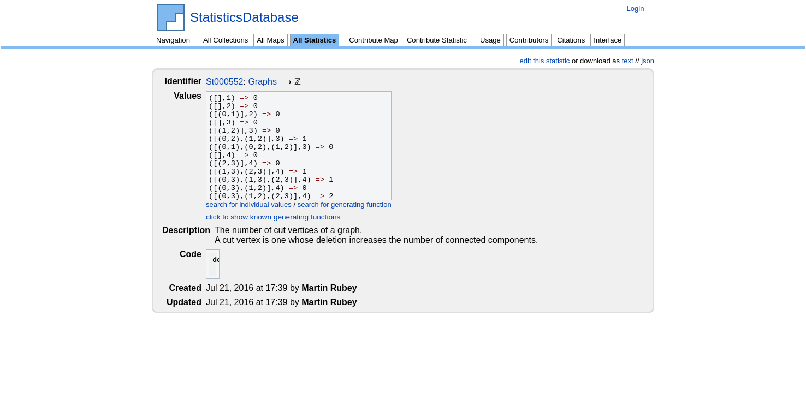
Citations (571, 40)
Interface (607, 40)
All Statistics (314, 40)
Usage (490, 40)
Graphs (271, 81)
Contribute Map (373, 40)
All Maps (270, 40)
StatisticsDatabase (244, 17)
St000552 (233, 81)
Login (635, 8)
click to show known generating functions (282, 217)
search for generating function (353, 204)
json (647, 61)
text (627, 61)
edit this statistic (545, 61)
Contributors (528, 40)
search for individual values (257, 204)
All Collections (225, 40)
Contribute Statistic (437, 40)
